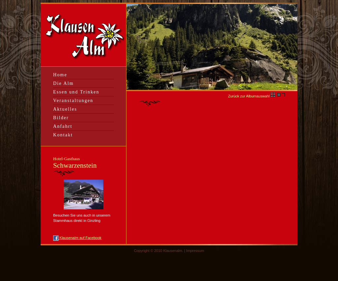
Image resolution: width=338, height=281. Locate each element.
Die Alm (63, 83)
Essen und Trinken (76, 91)
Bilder (61, 117)
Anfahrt (62, 126)
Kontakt (63, 134)
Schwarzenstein (75, 162)
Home (60, 74)
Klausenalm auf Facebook (77, 238)
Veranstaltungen (73, 100)
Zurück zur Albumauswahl (252, 96)
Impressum (195, 251)
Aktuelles (65, 109)
